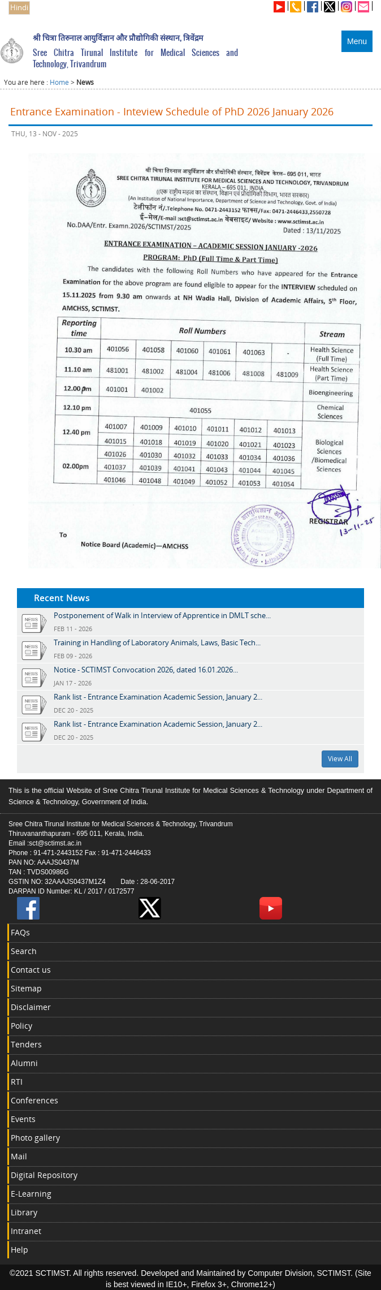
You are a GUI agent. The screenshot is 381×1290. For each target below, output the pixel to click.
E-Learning (31, 1193)
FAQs (20, 932)
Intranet (26, 1231)
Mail (19, 1156)
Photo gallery (35, 1137)
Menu (357, 41)
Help (19, 1249)
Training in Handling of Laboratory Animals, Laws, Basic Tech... (157, 642)
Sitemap (26, 988)
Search (24, 951)
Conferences (34, 1100)
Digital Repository (44, 1175)
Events (23, 1119)
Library (24, 1212)
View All (340, 758)
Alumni (24, 1063)
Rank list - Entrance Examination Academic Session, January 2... (158, 697)
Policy (21, 1025)
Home (59, 82)
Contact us (31, 969)
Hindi (19, 7)
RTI (17, 1081)
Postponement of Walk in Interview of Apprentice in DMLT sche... (162, 615)
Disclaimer (31, 1007)
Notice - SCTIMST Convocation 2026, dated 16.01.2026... (146, 670)
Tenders (26, 1044)
